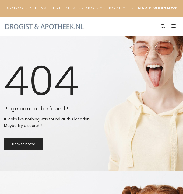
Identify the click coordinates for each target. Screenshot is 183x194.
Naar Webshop (158, 8)
